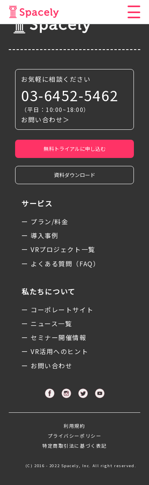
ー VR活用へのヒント (54, 351)
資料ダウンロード (74, 175)
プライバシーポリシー (75, 435)
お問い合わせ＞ (45, 119)
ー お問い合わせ (46, 365)
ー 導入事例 (39, 235)
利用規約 (74, 425)
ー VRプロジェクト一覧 (58, 249)
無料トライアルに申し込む (75, 148)
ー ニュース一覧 (46, 323)
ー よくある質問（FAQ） (60, 263)
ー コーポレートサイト (57, 309)
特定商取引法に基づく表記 (74, 445)
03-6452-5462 (69, 95)
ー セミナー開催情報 (54, 337)
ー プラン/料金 (44, 221)
